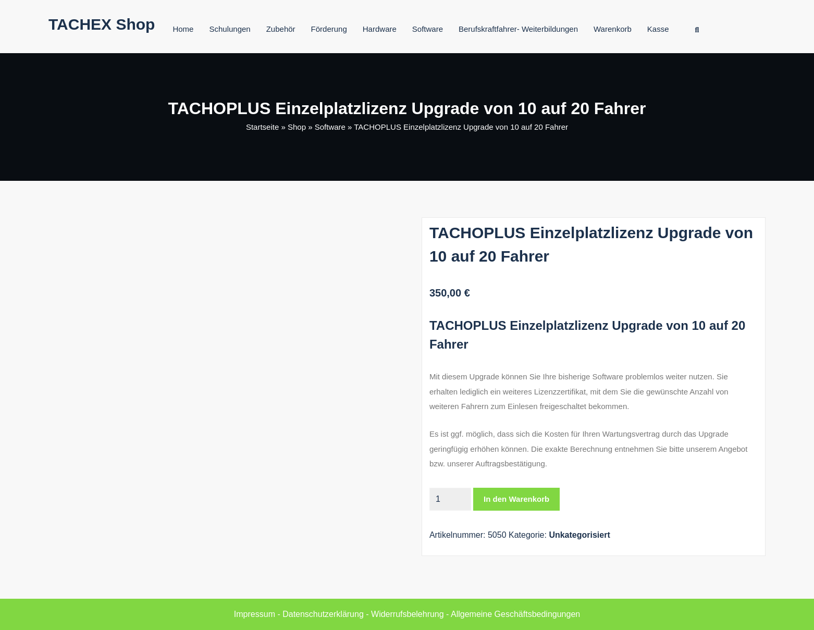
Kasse (658, 28)
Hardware (380, 28)
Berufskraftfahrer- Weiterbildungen (518, 28)
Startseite (262, 126)
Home (182, 28)
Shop (297, 126)
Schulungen (229, 28)
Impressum (254, 614)
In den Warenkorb (516, 499)
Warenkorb (613, 28)
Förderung (329, 28)
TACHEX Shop (101, 24)
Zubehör (280, 28)
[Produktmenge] (450, 499)
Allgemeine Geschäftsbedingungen (515, 614)
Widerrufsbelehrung (407, 614)
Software (427, 28)
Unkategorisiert (579, 534)
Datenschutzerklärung (323, 614)
